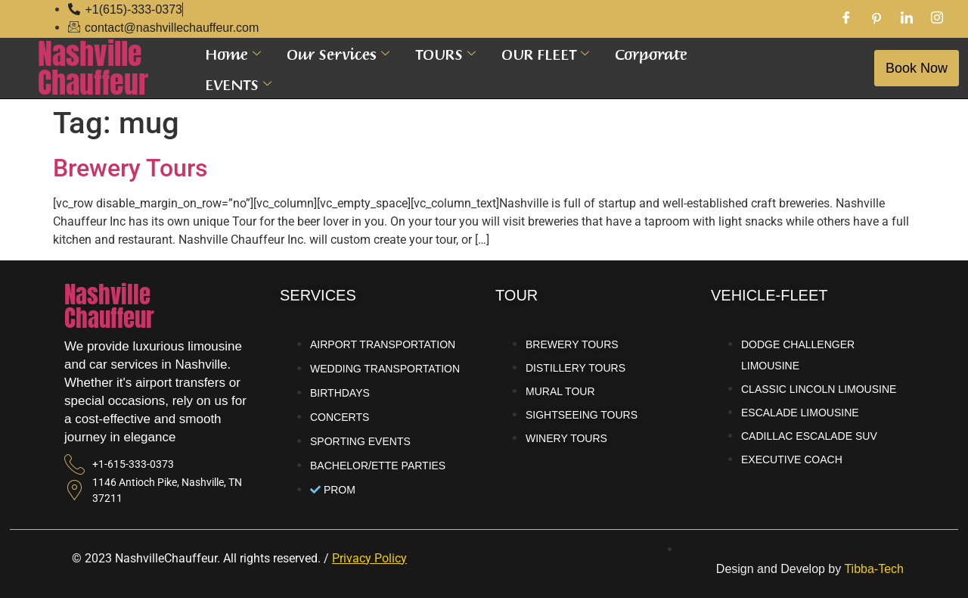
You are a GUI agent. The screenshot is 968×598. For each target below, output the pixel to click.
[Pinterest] (876, 19)
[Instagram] (937, 19)
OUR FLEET (545, 53)
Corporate (651, 53)
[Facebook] (846, 19)
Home (233, 53)
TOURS (445, 53)
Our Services (338, 53)
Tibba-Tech (874, 568)
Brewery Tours (130, 168)
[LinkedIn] (906, 19)
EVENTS (238, 83)
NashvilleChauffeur (93, 68)
